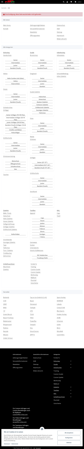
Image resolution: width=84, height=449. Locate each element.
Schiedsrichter (8, 107)
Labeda (59, 304)
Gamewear (33, 242)
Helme (5, 74)
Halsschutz (42, 97)
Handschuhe (7, 55)
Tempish (33, 324)
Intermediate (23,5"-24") (42, 165)
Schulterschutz (15, 166)
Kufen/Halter (15, 234)
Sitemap (59, 32)
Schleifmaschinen (59, 397)
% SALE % (34, 264)
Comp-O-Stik (61, 308)
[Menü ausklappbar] (2, 1)
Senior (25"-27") (42, 162)
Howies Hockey (62, 314)
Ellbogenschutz (15, 164)
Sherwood (33, 304)
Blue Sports (60, 311)
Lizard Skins (60, 335)
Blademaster (7, 321)
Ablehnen (68, 442)
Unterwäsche (34, 248)
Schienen (33, 139)
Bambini (42, 86)
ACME (59, 318)
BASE (4, 308)
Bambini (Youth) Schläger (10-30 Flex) (15, 126)
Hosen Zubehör (8, 221)
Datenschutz (15, 443)
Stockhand (33, 191)
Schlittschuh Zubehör (42, 107)
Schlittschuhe (7, 138)
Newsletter (33, 32)
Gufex (59, 324)
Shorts (42, 231)
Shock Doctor (34, 331)
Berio (58, 328)
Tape (4, 245)
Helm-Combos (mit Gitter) (15, 78)
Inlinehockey (58, 368)
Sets (15, 169)
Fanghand (33, 74)
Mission (5, 335)
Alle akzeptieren (68, 432)
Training (33, 267)
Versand (38, 448)
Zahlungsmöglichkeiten (37, 25)
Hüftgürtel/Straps (9, 224)
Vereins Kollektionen (36, 250)
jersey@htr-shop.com (20, 422)
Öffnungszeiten (35, 35)
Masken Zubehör (42, 102)
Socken (32, 245)
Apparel (32, 213)
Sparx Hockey (61, 297)
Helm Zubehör (8, 219)
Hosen (5, 89)
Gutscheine (34, 283)
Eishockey (57, 361)
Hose (31, 118)
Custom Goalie (35, 269)
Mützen (42, 226)
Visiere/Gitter (15, 84)
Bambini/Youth (42, 68)
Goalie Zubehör (35, 92)
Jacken (42, 223)
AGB (58, 29)
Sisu (31, 328)
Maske (32, 137)
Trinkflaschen (7, 253)
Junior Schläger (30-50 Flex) (15, 122)
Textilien (56, 390)
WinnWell (60, 331)
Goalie (56, 364)
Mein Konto (7, 25)
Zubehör (6, 269)
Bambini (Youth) (15, 68)
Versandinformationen (37, 29)
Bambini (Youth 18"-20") (42, 168)
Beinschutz (15, 161)
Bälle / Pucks (7, 213)
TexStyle (32, 308)
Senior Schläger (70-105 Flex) (15, 115)
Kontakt (5, 29)
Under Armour (8, 338)
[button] (64, 2)
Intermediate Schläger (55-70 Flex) (15, 119)
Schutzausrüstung (9, 156)
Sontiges (42, 234)
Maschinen (6, 267)
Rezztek (5, 331)
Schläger (6, 110)
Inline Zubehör (61, 76)
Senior (15, 60)
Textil (58, 216)
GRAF (5, 304)
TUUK (32, 314)
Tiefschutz (42, 113)
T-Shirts (42, 237)
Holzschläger (15, 133)
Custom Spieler (36, 272)
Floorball (33, 280)
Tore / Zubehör (8, 250)
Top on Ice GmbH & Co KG (38, 297)
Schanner (60, 321)
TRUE (31, 318)
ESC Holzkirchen (42, 255)
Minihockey (34, 275)
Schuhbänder (7, 240)
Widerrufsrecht (62, 39)
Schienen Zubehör (42, 105)
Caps (42, 218)
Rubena (5, 328)
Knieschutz (42, 99)
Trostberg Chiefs (42, 258)
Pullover (42, 229)
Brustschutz (34, 55)
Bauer (32, 301)
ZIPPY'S (32, 335)
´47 (4, 311)
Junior (15, 65)
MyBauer (33, 278)
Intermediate (15, 63)
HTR (31, 311)
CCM (4, 301)
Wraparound (7, 324)
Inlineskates (60, 55)
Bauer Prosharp (8, 318)
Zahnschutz (7, 256)
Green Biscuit (7, 314)
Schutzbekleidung (62, 74)
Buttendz (6, 297)
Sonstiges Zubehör (42, 110)
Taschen (6, 175)
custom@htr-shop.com (20, 414)
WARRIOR (60, 301)
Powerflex (33, 321)
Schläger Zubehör (9, 227)
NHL (55, 394)
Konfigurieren (68, 437)
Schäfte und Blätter (15, 130)
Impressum (7, 443)
